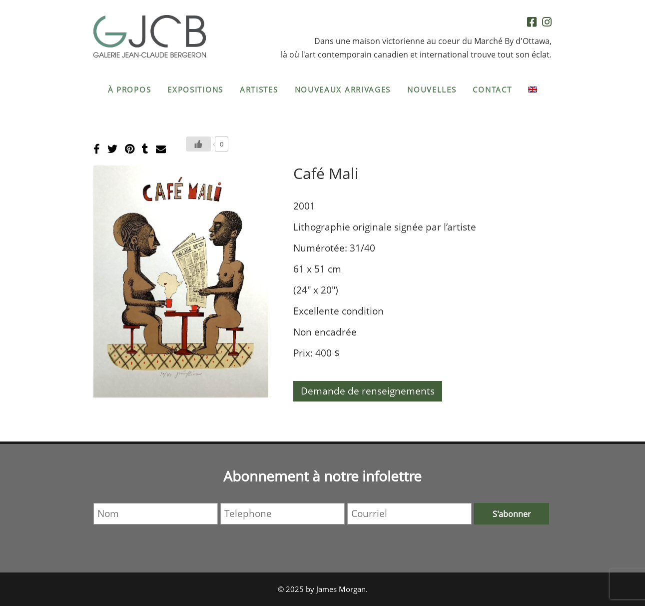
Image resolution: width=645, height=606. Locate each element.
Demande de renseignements (368, 391)
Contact (492, 89)
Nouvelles (431, 89)
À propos (129, 89)
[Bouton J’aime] (198, 144)
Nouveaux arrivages (343, 89)
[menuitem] (532, 90)
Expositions (195, 89)
